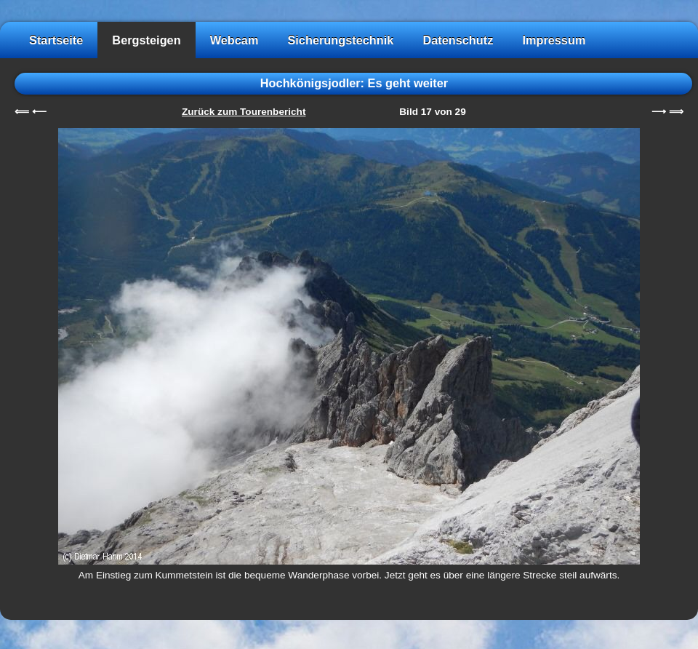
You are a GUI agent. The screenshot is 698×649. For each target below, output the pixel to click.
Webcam (234, 40)
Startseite (56, 40)
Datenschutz (457, 40)
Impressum (553, 40)
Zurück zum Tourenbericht (243, 111)
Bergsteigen (146, 40)
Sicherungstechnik (340, 40)
